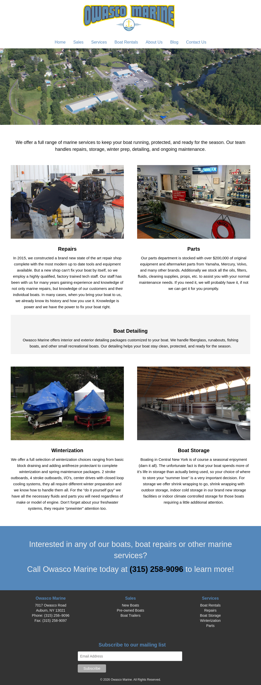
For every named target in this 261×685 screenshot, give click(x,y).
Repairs (210, 610)
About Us (154, 42)
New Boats (130, 605)
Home (60, 42)
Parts (210, 626)
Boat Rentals (126, 42)
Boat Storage (210, 615)
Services (99, 42)
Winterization (210, 621)
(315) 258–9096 (56, 615)
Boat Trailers (131, 615)
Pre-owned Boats (130, 610)
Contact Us (196, 42)
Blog (174, 42)
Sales (78, 42)
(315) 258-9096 (158, 569)
